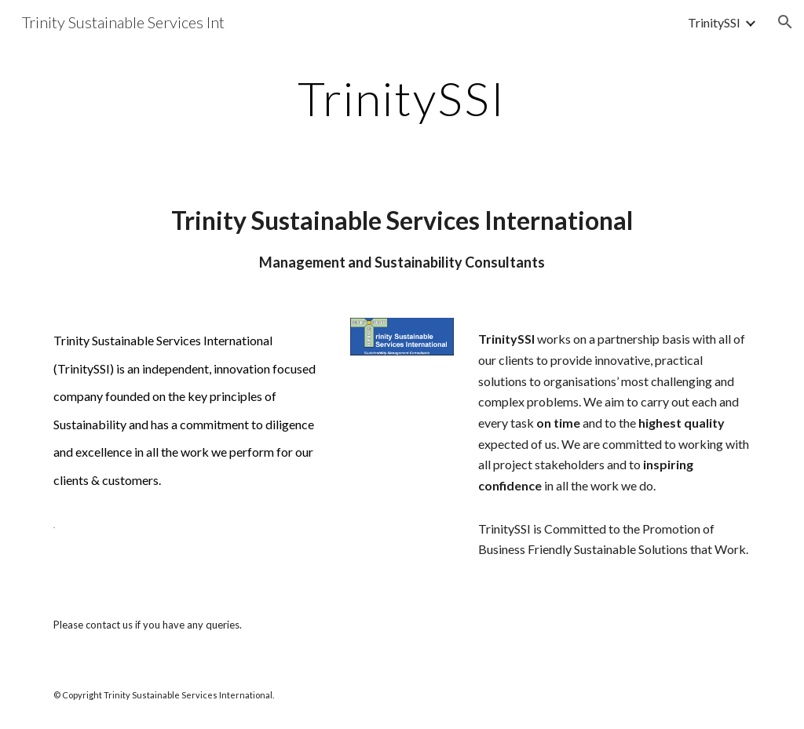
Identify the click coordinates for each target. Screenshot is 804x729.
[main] (401, 98)
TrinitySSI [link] (714, 22)
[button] (785, 22)
